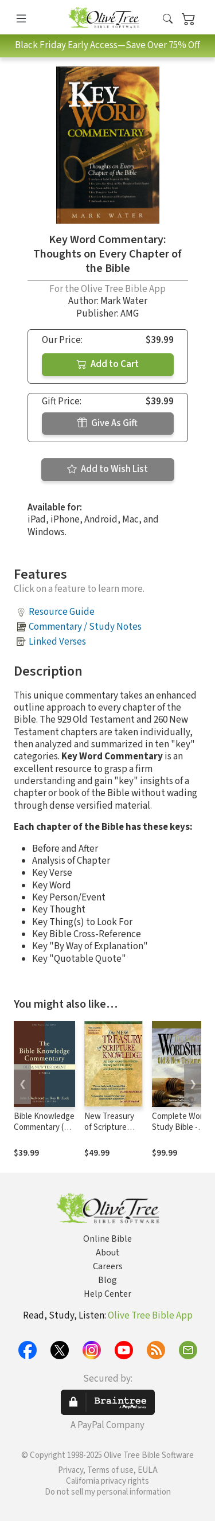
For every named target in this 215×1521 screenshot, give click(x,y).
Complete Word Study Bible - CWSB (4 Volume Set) (181, 1132)
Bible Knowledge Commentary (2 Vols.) (44, 1127)
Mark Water (123, 301)
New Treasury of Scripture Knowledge (109, 1127)
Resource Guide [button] (62, 612)
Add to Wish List (107, 469)
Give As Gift (107, 423)
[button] (168, 19)
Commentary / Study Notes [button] (85, 627)
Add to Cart (108, 364)
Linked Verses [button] (57, 642)
